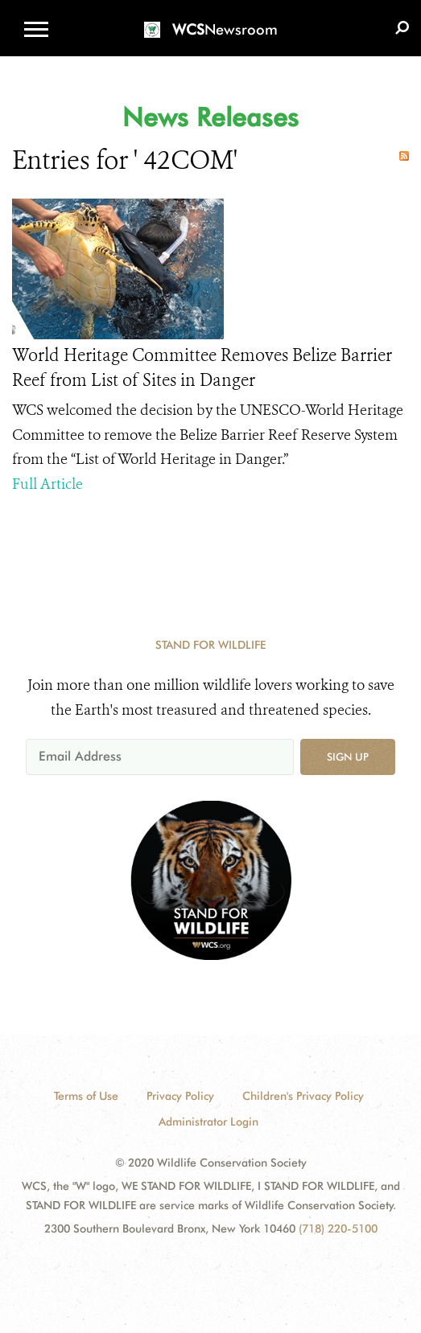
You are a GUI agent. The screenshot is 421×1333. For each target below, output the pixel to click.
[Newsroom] (211, 19)
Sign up (348, 756)
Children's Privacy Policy (303, 1095)
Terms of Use (86, 1095)
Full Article (47, 484)
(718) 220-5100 (338, 1228)
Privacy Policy (180, 1095)
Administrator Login (208, 1121)
